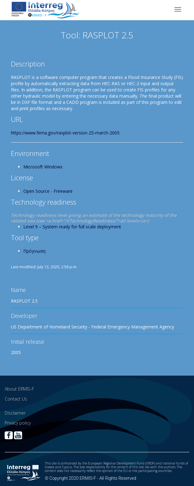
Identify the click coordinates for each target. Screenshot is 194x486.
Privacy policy (18, 423)
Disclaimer (15, 413)
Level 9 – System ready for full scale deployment (72, 227)
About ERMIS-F (19, 389)
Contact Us (16, 399)
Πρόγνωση (34, 251)
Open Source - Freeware (48, 191)
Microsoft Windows (43, 167)
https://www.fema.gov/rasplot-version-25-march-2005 (65, 133)
